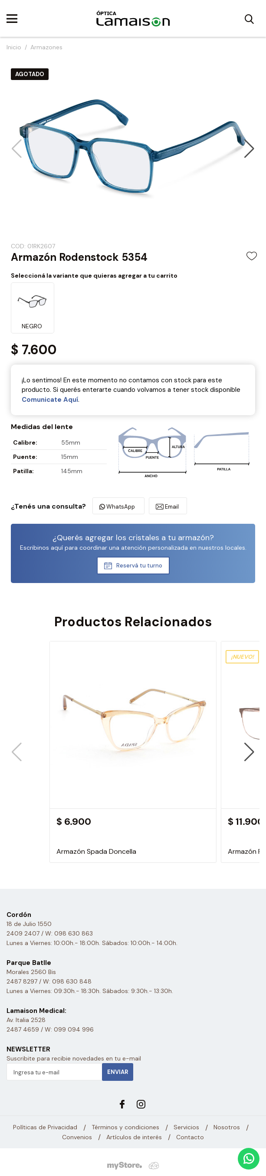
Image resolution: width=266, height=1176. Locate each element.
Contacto (190, 1137)
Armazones (46, 47)
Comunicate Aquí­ (50, 399)
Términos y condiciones (125, 1127)
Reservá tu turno (139, 565)
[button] (249, 148)
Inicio (14, 47)
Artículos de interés (134, 1137)
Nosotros (226, 1127)
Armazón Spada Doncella (96, 851)
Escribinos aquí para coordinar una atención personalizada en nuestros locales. (133, 547)
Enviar (117, 1072)
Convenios (77, 1137)
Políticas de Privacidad (45, 1127)
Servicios (186, 1127)
